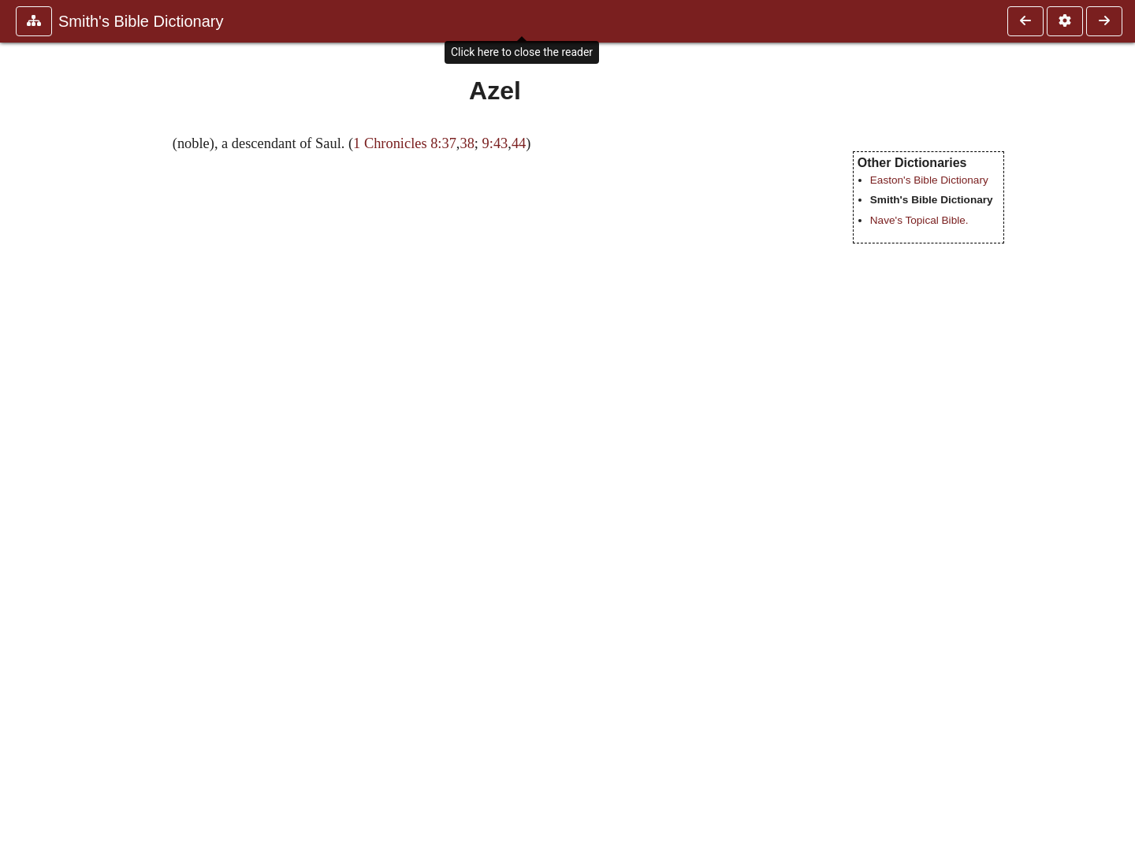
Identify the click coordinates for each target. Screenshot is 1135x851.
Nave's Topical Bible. (919, 220)
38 (467, 143)
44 (519, 143)
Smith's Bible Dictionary (140, 21)
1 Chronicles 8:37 (404, 143)
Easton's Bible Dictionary (929, 180)
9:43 (495, 143)
